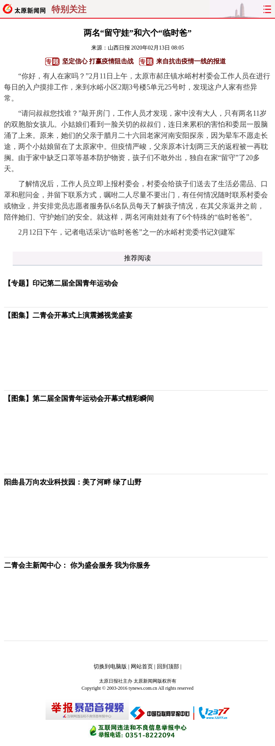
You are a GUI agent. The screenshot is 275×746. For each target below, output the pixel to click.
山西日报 (119, 48)
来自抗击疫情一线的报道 (191, 61)
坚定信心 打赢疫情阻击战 (98, 61)
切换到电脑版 (110, 667)
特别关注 (69, 9)
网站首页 (142, 667)
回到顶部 (168, 667)
